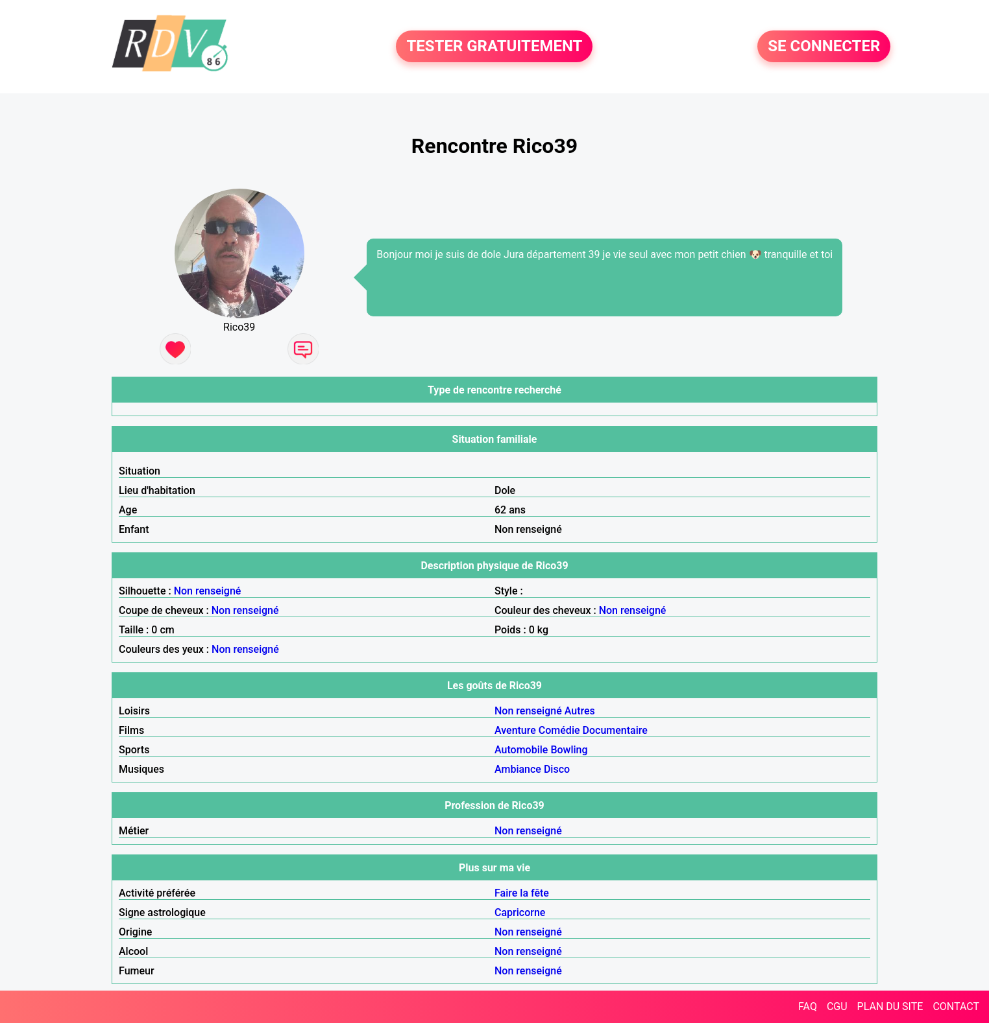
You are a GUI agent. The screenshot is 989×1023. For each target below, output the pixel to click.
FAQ (807, 1006)
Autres (580, 711)
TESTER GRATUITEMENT (494, 47)
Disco (557, 769)
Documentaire (615, 730)
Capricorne (519, 912)
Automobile (521, 750)
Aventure (515, 730)
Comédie (559, 730)
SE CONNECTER (824, 47)
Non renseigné (207, 591)
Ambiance (517, 769)
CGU (837, 1006)
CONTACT (956, 1006)
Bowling (568, 750)
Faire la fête (521, 893)
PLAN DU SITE (890, 1006)
